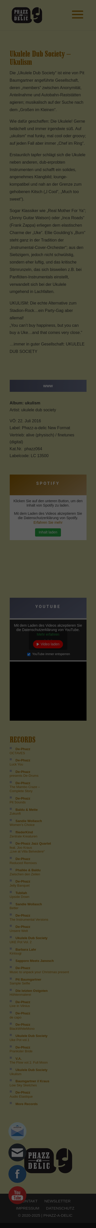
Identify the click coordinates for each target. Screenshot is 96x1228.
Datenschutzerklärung (50, 73)
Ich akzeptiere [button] (48, 45)
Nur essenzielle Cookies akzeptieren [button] (48, 58)
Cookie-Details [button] (25, 73)
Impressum (73, 73)
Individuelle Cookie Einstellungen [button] (48, 67)
